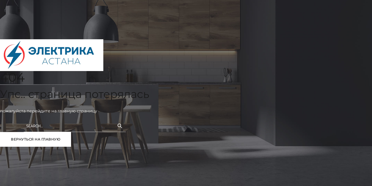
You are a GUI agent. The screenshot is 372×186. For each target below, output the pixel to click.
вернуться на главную (35, 139)
